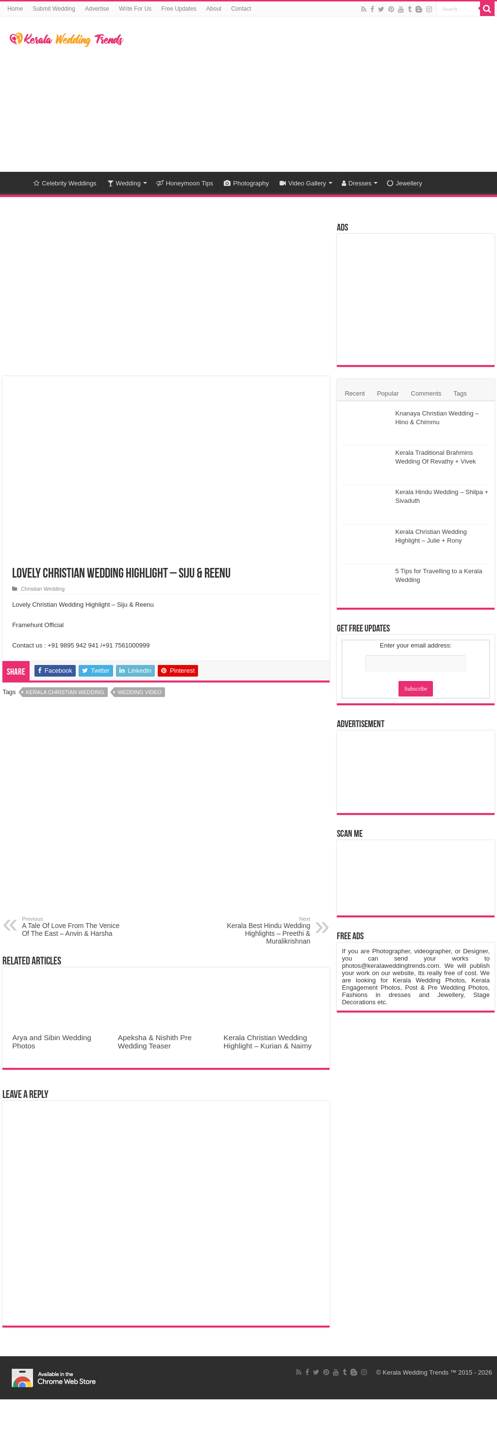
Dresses (357, 183)
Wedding (124, 183)
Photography (246, 183)
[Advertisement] (310, 94)
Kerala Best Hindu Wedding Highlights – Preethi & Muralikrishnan (260, 930)
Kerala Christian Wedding (65, 692)
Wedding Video (139, 692)
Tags (459, 393)
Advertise (97, 8)
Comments (426, 393)
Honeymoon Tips (185, 183)
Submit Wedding (54, 8)
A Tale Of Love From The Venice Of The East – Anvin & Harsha (71, 926)
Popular (388, 393)
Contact (241, 8)
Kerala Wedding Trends (416, 1372)
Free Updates (179, 8)
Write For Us (135, 8)
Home (15, 8)
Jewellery (404, 183)
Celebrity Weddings (64, 183)
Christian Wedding (43, 589)
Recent (354, 393)
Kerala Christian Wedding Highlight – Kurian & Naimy (268, 1041)
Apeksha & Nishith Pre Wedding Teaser (155, 1041)
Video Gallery (303, 183)
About (213, 8)
